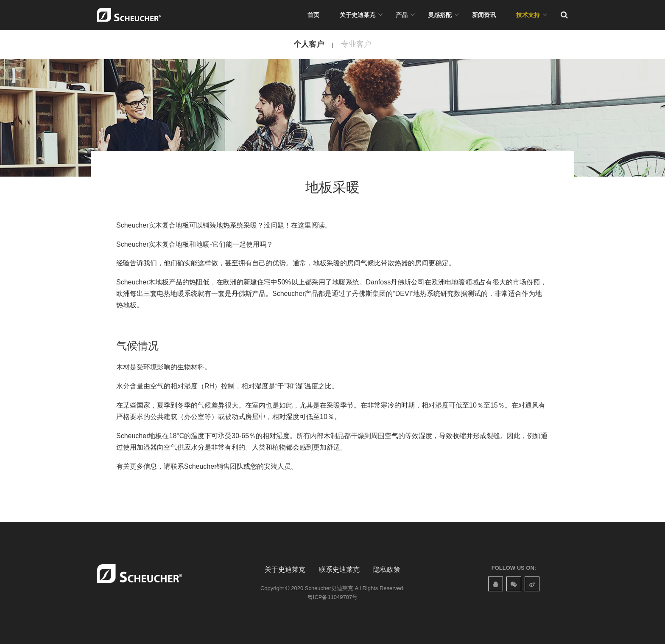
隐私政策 (386, 569)
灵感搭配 (440, 14)
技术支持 (528, 14)
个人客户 (308, 44)
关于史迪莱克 (357, 14)
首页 (313, 14)
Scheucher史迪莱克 (329, 588)
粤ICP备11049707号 (332, 597)
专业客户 (356, 44)
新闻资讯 (484, 14)
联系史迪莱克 (339, 569)
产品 (402, 14)
